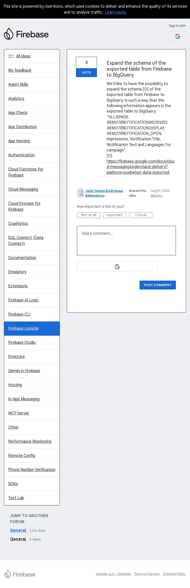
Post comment (157, 285)
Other (13, 427)
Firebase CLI (19, 314)
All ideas (23, 56)
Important (117, 215)
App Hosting (19, 141)
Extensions (18, 286)
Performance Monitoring (29, 441)
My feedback (19, 70)
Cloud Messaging (23, 189)
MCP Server (18, 413)
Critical (144, 215)
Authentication (21, 155)
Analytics (16, 98)
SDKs (13, 483)
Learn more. (115, 12)
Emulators (17, 271)
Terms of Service (147, 574)
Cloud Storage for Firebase (24, 206)
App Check (17, 112)
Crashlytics (18, 223)
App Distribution (22, 126)
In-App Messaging (24, 399)
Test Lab (16, 498)
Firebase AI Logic (23, 300)
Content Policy (174, 574)
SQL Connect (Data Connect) (26, 240)
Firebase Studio (22, 342)
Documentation (22, 257)
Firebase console (23, 328)
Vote (86, 72)
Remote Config (21, 455)
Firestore (16, 356)
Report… (157, 195)
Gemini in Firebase (24, 370)
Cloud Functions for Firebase (25, 172)
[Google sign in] (177, 36)
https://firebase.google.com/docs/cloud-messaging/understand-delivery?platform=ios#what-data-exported (140, 167)
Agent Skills (18, 84)
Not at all (91, 215)
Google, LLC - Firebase (113, 574)
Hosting (15, 384)
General (18, 530)
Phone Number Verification (31, 469)
